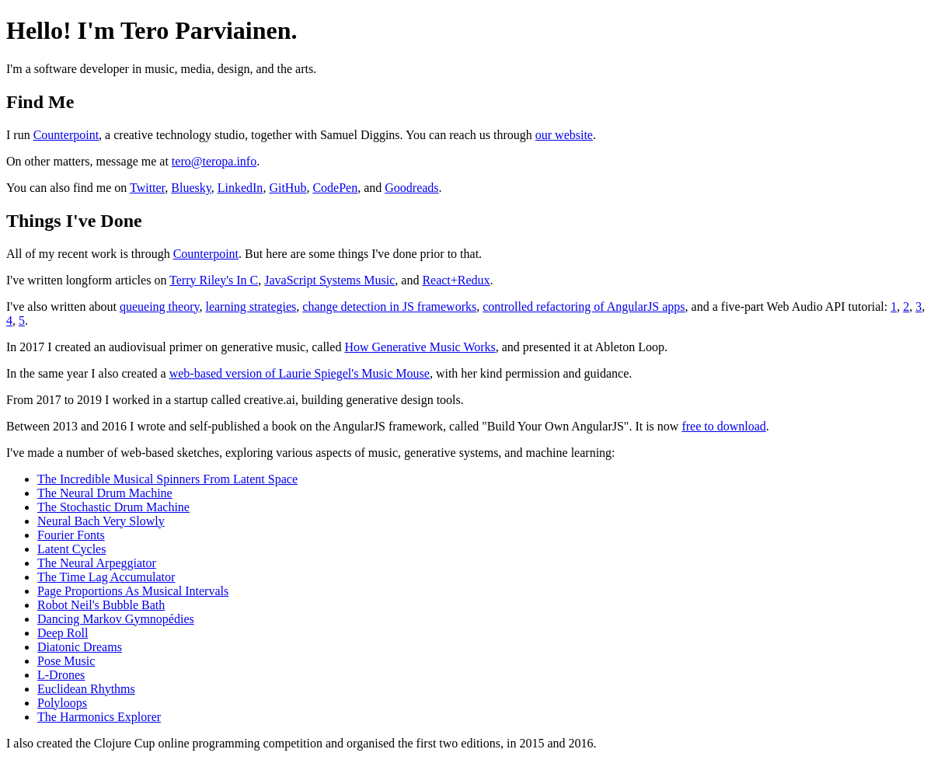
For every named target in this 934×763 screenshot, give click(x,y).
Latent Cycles (71, 549)
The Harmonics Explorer (99, 716)
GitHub (287, 187)
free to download (723, 426)
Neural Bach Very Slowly (101, 521)
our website (564, 134)
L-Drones (61, 674)
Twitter (147, 187)
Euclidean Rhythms (86, 688)
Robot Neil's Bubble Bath (101, 604)
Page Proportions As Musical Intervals (132, 591)
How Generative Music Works (419, 347)
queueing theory (159, 306)
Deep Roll (62, 632)
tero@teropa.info (214, 161)
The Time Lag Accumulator (106, 577)
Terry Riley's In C (213, 280)
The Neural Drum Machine (105, 493)
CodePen (334, 187)
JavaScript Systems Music (329, 280)
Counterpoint (66, 134)
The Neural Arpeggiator (96, 563)
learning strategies (250, 306)
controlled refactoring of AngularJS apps (584, 306)
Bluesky (191, 187)
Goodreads (411, 187)
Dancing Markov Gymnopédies (115, 618)
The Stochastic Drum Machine (113, 507)
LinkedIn (240, 187)
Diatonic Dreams (79, 646)
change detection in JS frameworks (389, 306)
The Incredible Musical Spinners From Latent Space (167, 479)
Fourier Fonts (71, 535)
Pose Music (66, 660)
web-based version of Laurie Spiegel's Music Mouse (299, 373)
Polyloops (62, 702)
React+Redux (456, 280)
